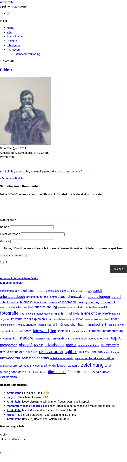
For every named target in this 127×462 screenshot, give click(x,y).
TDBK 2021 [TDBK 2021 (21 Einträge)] (85, 356)
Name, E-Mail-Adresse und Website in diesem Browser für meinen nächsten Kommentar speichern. (63, 252)
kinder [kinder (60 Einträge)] (114, 323)
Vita (9, 32)
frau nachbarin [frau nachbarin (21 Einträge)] (28, 317)
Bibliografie (14, 45)
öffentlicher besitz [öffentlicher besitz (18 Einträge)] (37, 376)
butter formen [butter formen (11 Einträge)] (40, 306)
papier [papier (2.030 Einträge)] (116, 342)
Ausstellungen (15, 36)
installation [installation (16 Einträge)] (59, 323)
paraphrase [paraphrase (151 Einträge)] (8, 349)
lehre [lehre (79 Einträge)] (28, 335)
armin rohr (22, 171)
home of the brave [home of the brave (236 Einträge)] (96, 317)
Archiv (4, 438)
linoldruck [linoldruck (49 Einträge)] (63, 335)
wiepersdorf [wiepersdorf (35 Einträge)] (39, 369)
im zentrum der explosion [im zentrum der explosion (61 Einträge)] (28, 323)
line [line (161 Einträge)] (53, 335)
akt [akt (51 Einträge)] (17, 295)
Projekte (12, 41)
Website (5, 245)
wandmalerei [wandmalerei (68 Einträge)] (8, 369)
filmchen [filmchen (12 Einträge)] (93, 311)
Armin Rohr (7, 171)
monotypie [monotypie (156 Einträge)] (61, 342)
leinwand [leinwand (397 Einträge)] (41, 334)
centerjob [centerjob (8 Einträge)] (53, 306)
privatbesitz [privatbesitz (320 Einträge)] (54, 349)
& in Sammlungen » (12, 286)
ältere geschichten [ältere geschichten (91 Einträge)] (13, 376)
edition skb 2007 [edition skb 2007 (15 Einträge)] (24, 311)
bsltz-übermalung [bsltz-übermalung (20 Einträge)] (9, 306)
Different (6, 178)
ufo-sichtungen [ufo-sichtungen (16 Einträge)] (111, 356)
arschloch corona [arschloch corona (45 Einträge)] (37, 301)
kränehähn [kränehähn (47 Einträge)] (30, 328)
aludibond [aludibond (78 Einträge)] (28, 295)
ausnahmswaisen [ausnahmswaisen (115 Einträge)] (73, 301)
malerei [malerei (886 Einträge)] (27, 342)
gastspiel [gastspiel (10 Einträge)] (55, 318)
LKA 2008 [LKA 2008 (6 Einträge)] (75, 335)
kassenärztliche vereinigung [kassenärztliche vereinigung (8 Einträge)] (97, 323)
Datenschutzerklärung (27, 54)
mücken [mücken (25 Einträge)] (75, 342)
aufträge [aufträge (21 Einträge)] (54, 301)
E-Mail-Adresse (10, 238)
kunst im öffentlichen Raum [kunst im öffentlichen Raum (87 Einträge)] (66, 329)
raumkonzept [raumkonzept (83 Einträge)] (110, 349)
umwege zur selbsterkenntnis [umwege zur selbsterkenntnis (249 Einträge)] (24, 362)
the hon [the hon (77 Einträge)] (97, 356)
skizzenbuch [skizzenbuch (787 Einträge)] (51, 355)
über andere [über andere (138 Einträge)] (57, 376)
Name (4, 231)
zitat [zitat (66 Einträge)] (108, 369)
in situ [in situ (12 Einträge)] (49, 323)
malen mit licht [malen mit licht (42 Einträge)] (9, 342)
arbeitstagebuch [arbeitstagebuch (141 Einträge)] (12, 301)
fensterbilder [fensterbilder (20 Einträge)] (80, 311)
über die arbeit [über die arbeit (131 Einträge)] (78, 376)
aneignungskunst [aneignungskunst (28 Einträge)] (56, 295)
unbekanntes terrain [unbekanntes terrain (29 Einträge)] (61, 362)
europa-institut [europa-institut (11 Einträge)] (65, 311)
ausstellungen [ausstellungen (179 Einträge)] (99, 301)
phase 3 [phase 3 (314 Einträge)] (26, 349)
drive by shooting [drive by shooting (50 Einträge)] (88, 306)
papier (45, 171)
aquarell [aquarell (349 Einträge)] (95, 294)
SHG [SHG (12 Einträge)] (35, 356)
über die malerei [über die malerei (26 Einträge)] (9, 381)
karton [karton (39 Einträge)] (79, 323)
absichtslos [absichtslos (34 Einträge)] (7, 295)
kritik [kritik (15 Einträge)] (19, 329)
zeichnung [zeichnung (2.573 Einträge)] (92, 369)
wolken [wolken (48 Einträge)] (72, 369)
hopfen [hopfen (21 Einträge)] (116, 317)
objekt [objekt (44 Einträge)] (104, 342)
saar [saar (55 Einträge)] (29, 356)
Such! (3, 266)
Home (10, 27)
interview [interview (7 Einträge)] (70, 323)
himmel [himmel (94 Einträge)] (66, 318)
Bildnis (6, 70)
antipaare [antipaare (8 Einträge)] (83, 295)
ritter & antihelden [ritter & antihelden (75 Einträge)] (12, 356)
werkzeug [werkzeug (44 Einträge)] (25, 369)
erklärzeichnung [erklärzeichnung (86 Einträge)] (46, 311)
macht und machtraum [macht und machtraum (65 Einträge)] (107, 335)
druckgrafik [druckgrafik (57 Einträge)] (108, 306)
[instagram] (8, 13)
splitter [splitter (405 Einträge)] (71, 355)
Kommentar (8, 224)
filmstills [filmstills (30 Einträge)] (103, 311)
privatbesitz (58, 171)
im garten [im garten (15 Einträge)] (5, 323)
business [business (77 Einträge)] (26, 306)
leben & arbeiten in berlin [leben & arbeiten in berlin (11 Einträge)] (11, 335)
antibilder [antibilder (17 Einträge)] (72, 295)
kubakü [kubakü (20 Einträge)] (42, 329)
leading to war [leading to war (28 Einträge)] (116, 328)
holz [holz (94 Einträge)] (76, 318)
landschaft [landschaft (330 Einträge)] (97, 328)
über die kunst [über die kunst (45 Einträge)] (100, 376)
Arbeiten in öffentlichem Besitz (19, 282)
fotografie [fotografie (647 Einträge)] (9, 317)
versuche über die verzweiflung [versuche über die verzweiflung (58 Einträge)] (95, 362)
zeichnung (72, 171)
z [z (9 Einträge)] (78, 370)
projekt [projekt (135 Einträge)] (71, 349)
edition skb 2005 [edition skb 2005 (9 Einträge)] (7, 311)
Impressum (14, 49)
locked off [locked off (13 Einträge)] (86, 335)
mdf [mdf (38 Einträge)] (48, 342)
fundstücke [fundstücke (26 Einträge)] (43, 317)
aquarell (36, 171)
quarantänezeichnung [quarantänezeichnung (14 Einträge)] (88, 349)
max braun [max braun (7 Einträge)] (40, 343)
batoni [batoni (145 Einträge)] (116, 301)
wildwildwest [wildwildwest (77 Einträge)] (57, 369)
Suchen (118, 273)
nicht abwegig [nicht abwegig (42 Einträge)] (90, 342)
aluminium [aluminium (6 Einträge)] (40, 295)
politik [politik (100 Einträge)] (38, 349)
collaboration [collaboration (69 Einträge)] (67, 306)
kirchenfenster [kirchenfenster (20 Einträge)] (7, 329)
